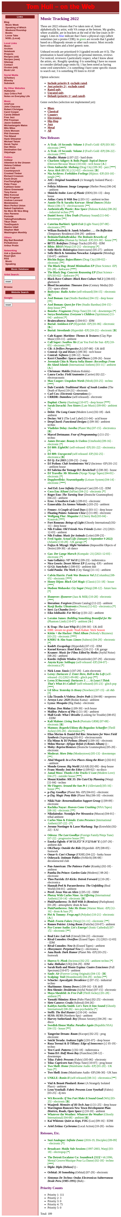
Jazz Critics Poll (13, 93)
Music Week (11, 24)
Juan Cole (9, 168)
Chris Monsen (11, 130)
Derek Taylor (11, 144)
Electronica (54, 117)
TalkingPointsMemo (15, 219)
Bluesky (8, 80)
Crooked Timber (13, 173)
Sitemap (8, 62)
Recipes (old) (11, 56)
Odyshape (9, 152)
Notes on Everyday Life (17, 96)
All (49, 130)
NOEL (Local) (12, 38)
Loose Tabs (11, 35)
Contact (8, 64)
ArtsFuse (9, 104)
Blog (6, 22)
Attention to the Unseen (17, 162)
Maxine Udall (11, 227)
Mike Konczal (11, 194)
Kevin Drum (10, 178)
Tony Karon (10, 192)
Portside (8, 216)
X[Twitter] (9, 77)
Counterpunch (12, 170)
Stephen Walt (11, 229)
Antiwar (8, 160)
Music (7, 46)
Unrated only (55, 92)
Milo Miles (9, 128)
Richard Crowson (13, 176)
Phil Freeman (11, 120)
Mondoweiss (11, 203)
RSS (6, 258)
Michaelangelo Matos (15, 125)
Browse (8, 287)
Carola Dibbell (12, 114)
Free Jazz (9, 117)
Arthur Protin (11, 245)
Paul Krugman (12, 197)
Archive (8, 48)
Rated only (54, 89)
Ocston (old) (11, 67)
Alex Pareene (11, 213)
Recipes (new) (12, 59)
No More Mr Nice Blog (16, 211)
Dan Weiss (10, 147)
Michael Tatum (12, 141)
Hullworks (9, 90)
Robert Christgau (13, 109)
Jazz (50, 124)
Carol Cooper (11, 112)
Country (52, 114)
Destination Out (12, 149)
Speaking (10, 264)
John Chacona (12, 106)
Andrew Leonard (13, 200)
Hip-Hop (52, 121)
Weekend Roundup (15, 30)
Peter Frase (10, 184)
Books (8, 33)
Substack (9, 83)
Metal (51, 127)
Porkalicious (11, 242)
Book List (9, 70)
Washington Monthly (15, 232)
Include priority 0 (58, 83)
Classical (52, 111)
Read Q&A (10, 256)
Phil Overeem (11, 133)
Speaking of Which (15, 27)
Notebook (9, 51)
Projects (8, 54)
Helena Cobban (12, 165)
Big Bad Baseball (13, 240)
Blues (50, 108)
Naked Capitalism (13, 208)
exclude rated (78, 83)
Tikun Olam (10, 221)
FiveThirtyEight (12, 181)
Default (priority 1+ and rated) (66, 96)
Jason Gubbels (12, 122)
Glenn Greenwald (13, 189)
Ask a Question (12, 253)
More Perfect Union (14, 205)
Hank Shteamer (12, 138)
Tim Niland (10, 136)
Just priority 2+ (57, 86)
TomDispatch (11, 224)
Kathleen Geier (12, 186)
